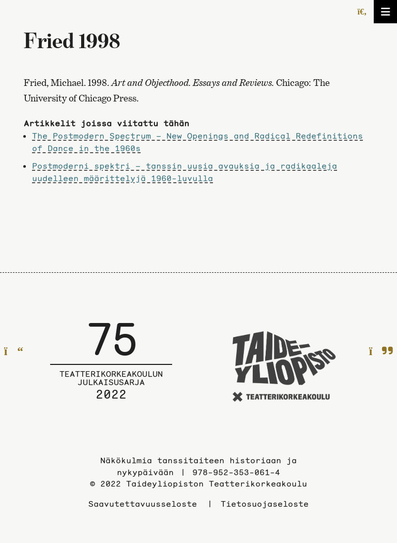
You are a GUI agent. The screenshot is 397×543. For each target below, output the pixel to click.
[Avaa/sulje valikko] (385, 11)
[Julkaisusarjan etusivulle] (111, 368)
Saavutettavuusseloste (142, 503)
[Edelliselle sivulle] (13, 351)
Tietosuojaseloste (265, 503)
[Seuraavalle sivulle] (381, 351)
